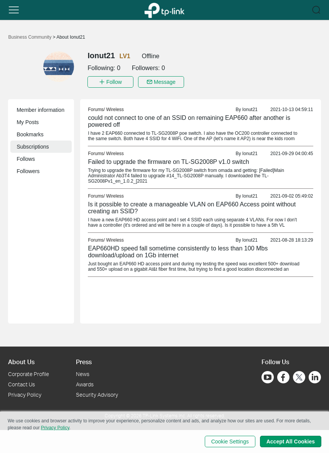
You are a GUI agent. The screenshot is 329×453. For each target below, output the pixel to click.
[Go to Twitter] (299, 378)
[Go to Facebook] (283, 377)
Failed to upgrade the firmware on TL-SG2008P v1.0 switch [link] (168, 162)
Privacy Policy (24, 394)
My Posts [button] (27, 122)
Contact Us (21, 384)
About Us (21, 362)
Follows (25, 159)
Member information (40, 110)
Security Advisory (97, 394)
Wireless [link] (115, 109)
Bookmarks (29, 134)
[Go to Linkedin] (315, 377)
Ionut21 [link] (250, 109)
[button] (14, 10)
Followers (27, 171)
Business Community (30, 37)
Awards (85, 384)
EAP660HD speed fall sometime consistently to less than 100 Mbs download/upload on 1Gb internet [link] (178, 251)
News (82, 374)
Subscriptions (32, 147)
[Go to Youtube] (268, 377)
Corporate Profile (28, 374)
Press (84, 362)
